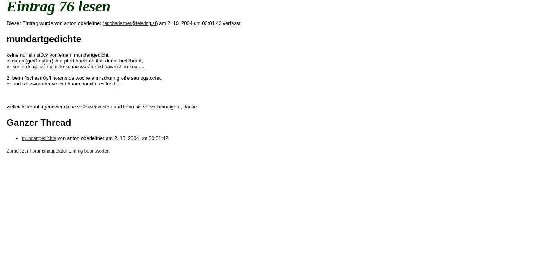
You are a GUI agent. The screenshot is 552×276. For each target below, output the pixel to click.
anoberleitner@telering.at (130, 23)
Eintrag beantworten (89, 151)
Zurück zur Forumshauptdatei (37, 151)
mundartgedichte (39, 138)
